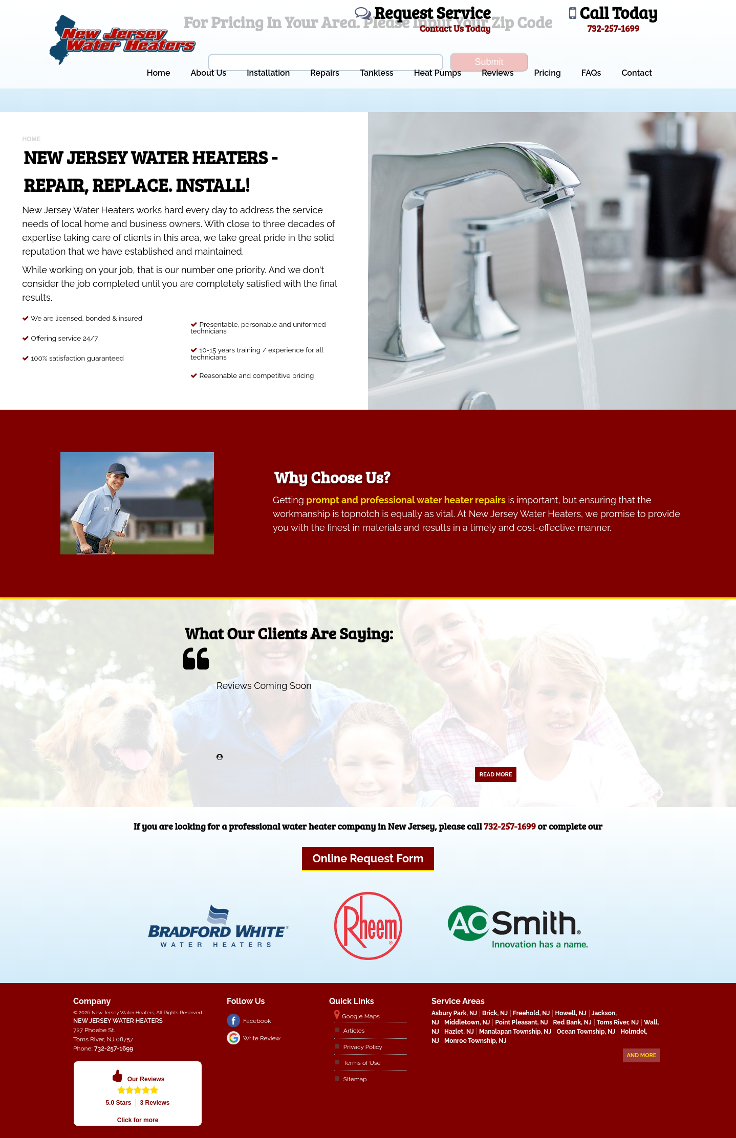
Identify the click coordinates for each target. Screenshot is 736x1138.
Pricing (547, 73)
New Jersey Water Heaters (118, 1020)
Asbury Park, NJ (454, 1013)
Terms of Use (362, 1062)
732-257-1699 (510, 826)
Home (158, 73)
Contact (636, 73)
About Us (208, 73)
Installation (268, 73)
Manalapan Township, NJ (515, 1031)
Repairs (324, 73)
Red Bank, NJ (572, 1022)
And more (641, 1055)
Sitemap (355, 1079)
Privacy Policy (362, 1047)
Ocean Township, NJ (585, 1031)
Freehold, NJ (531, 1013)
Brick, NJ (495, 1013)
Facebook (257, 1021)
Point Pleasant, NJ (521, 1022)
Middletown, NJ (467, 1022)
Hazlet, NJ (459, 1031)
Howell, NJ (570, 1013)
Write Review (261, 1038)
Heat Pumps (438, 73)
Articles (354, 1030)
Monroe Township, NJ (475, 1040)
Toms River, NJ (618, 1022)
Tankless (377, 73)
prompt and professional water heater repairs (406, 500)
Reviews (497, 73)
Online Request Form (367, 858)
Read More (496, 774)
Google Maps (361, 1016)
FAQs (591, 73)
